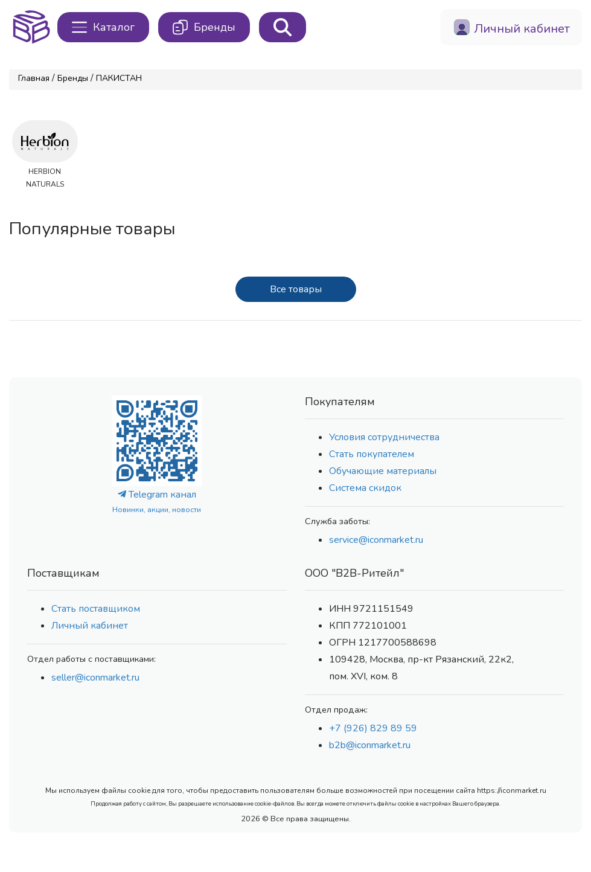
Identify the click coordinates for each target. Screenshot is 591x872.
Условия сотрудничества (384, 437)
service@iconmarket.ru (376, 540)
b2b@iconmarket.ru (370, 745)
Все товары (296, 289)
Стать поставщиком (95, 608)
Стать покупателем (371, 454)
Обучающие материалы (382, 471)
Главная (34, 78)
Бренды (72, 78)
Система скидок (365, 488)
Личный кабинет (89, 625)
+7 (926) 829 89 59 (373, 728)
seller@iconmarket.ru (95, 677)
